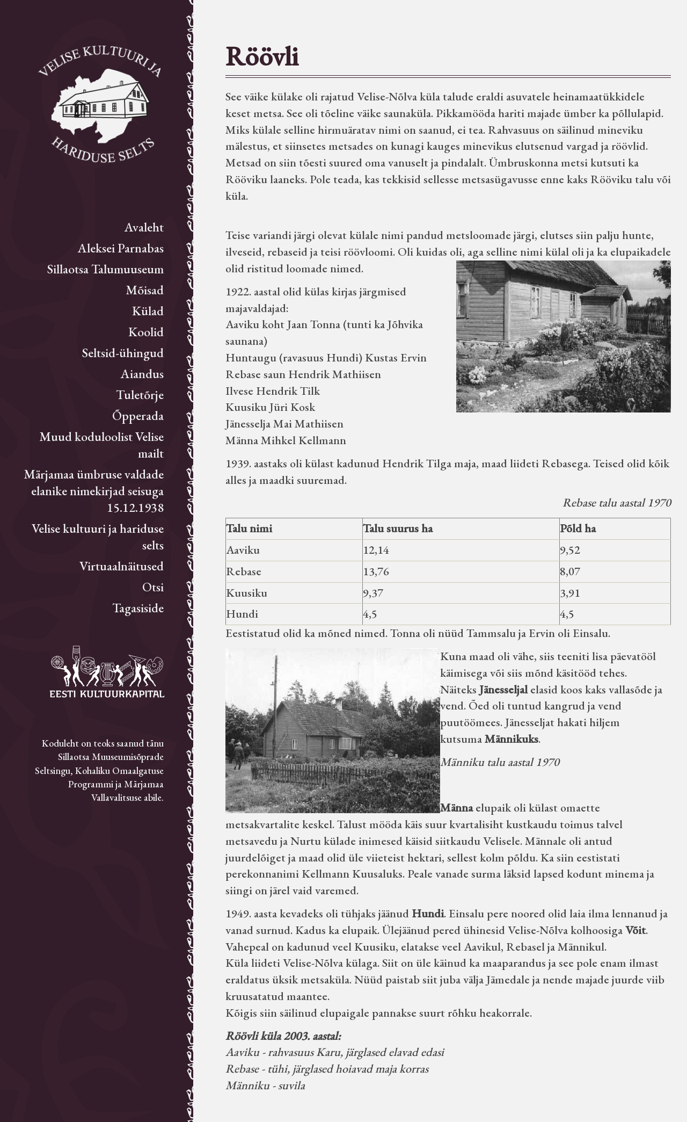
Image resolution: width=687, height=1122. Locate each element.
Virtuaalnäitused (121, 566)
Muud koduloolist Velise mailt (101, 444)
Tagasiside (138, 607)
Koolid (146, 331)
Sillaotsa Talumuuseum (105, 268)
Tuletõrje (140, 394)
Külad (148, 310)
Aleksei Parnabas (121, 248)
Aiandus (142, 373)
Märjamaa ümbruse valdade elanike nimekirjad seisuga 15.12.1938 (94, 491)
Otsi (153, 586)
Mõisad (145, 289)
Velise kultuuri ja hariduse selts (98, 536)
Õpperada (138, 415)
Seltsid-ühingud (123, 352)
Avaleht (144, 227)
